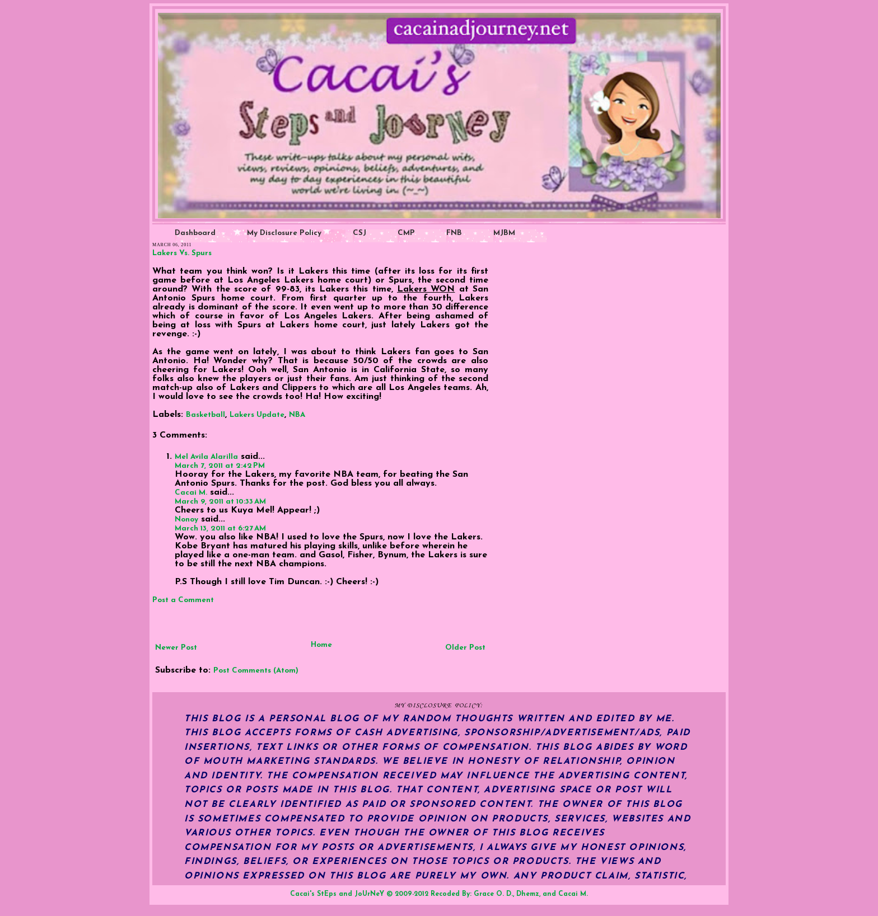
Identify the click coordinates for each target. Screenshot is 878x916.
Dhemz (527, 894)
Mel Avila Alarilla (206, 457)
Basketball (205, 415)
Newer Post (176, 647)
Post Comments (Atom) (255, 670)
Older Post (465, 647)
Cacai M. (191, 492)
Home (321, 645)
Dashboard (195, 233)
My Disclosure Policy (284, 233)
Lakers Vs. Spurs (182, 253)
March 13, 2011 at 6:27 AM (220, 528)
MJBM (504, 233)
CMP (406, 233)
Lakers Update (257, 415)
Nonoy (186, 519)
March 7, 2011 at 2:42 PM (220, 465)
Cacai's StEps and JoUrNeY (337, 894)
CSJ (359, 233)
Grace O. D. (493, 894)
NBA (297, 415)
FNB (454, 233)
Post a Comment (183, 600)
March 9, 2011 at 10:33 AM (220, 501)
